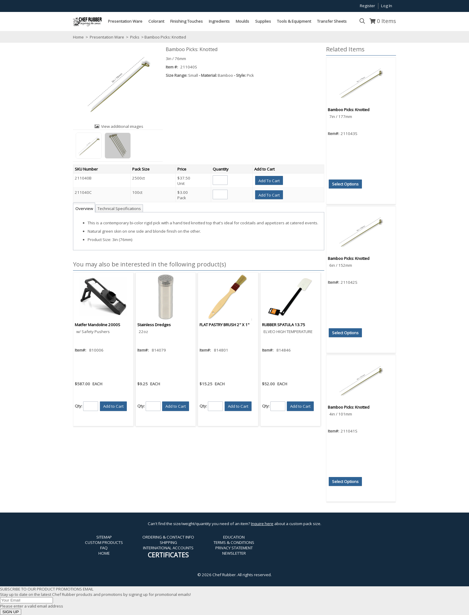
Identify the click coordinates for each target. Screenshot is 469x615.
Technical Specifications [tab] (119, 208)
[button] (269, 180)
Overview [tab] (84, 208)
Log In (386, 5)
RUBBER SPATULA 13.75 (283, 324)
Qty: (78, 406)
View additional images (122, 126)
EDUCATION (234, 537)
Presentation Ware (107, 37)
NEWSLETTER (234, 553)
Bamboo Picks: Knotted (348, 109)
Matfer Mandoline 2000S (97, 324)
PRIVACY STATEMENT (234, 547)
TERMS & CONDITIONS (234, 542)
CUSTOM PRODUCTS (104, 542)
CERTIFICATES (168, 554)
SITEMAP (104, 537)
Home (78, 37)
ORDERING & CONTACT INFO (168, 537)
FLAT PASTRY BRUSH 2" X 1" (224, 324)
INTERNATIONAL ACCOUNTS (168, 547)
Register (367, 5)
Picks (134, 37)
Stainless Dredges (154, 324)
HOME (104, 553)
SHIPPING (168, 542)
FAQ (104, 547)
